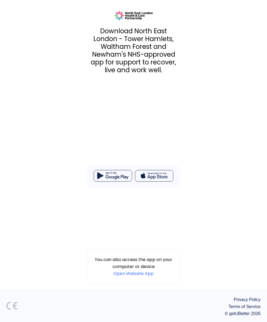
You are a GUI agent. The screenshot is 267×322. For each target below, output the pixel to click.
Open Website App (133, 273)
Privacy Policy (247, 299)
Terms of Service (245, 306)
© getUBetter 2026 (243, 313)
